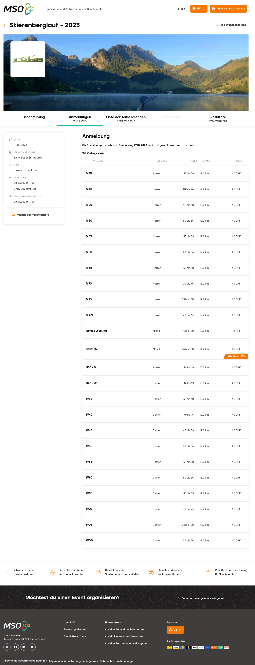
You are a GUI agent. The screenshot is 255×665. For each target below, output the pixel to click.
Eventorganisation (76, 628)
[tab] (34, 118)
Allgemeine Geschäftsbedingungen (24, 659)
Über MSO (70, 621)
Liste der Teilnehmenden (126, 119)
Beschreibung (34, 117)
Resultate (218, 119)
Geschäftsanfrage (76, 635)
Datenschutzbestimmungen (117, 659)
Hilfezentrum (113, 621)
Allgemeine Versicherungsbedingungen (73, 659)
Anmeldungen (80, 119)
